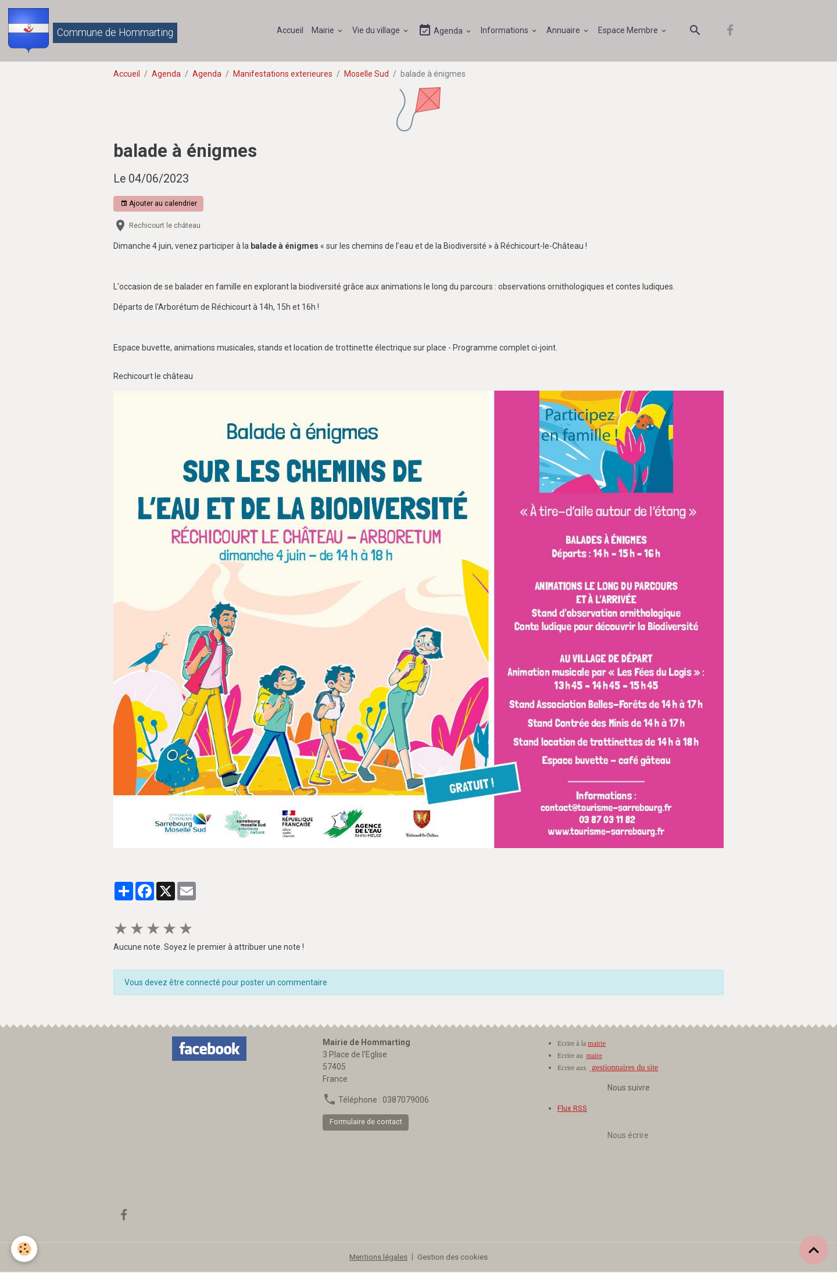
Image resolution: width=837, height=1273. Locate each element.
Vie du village (377, 30)
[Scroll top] (813, 1249)
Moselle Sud (366, 75)
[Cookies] (25, 1249)
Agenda (442, 31)
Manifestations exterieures (282, 75)
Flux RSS (573, 1109)
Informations (506, 30)
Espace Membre (629, 30)
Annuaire (564, 30)
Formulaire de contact (366, 1124)
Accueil (290, 30)
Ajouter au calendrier (158, 205)
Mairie (324, 30)
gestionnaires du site (624, 1069)
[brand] (93, 31)
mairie (597, 1045)
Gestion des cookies (455, 1258)
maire (594, 1057)
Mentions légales (377, 1258)
